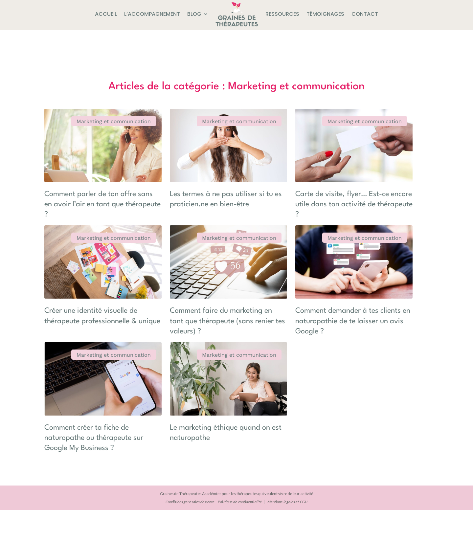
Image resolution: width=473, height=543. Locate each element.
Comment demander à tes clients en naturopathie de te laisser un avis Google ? (283, 285)
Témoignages (325, 14)
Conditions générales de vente (190, 534)
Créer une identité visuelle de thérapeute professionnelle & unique (85, 285)
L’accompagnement (152, 14)
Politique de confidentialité (240, 534)
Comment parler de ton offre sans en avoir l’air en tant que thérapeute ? (86, 187)
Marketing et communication (70, 124)
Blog (194, 14)
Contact (364, 14)
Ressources (282, 14)
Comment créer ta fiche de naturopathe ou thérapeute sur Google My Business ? (284, 383)
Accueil (106, 14)
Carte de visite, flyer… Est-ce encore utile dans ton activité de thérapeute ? (284, 187)
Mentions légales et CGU (287, 534)
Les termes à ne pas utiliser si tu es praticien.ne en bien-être (186, 187)
